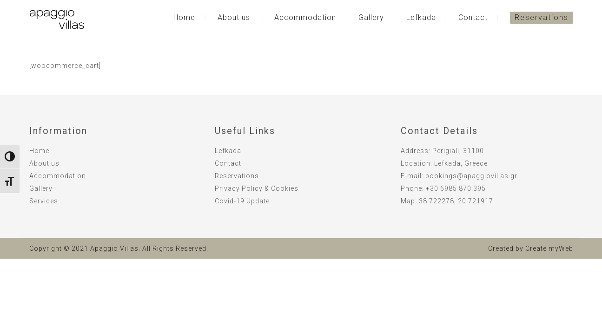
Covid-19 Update (242, 201)
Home (184, 17)
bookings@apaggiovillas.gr (471, 176)
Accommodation (305, 17)
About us (234, 17)
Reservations (542, 17)
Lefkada (421, 17)
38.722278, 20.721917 (456, 201)
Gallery (371, 17)
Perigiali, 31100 (458, 150)
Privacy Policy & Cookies (256, 188)
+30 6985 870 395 (456, 188)
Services (43, 201)
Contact (473, 17)
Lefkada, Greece (461, 163)
